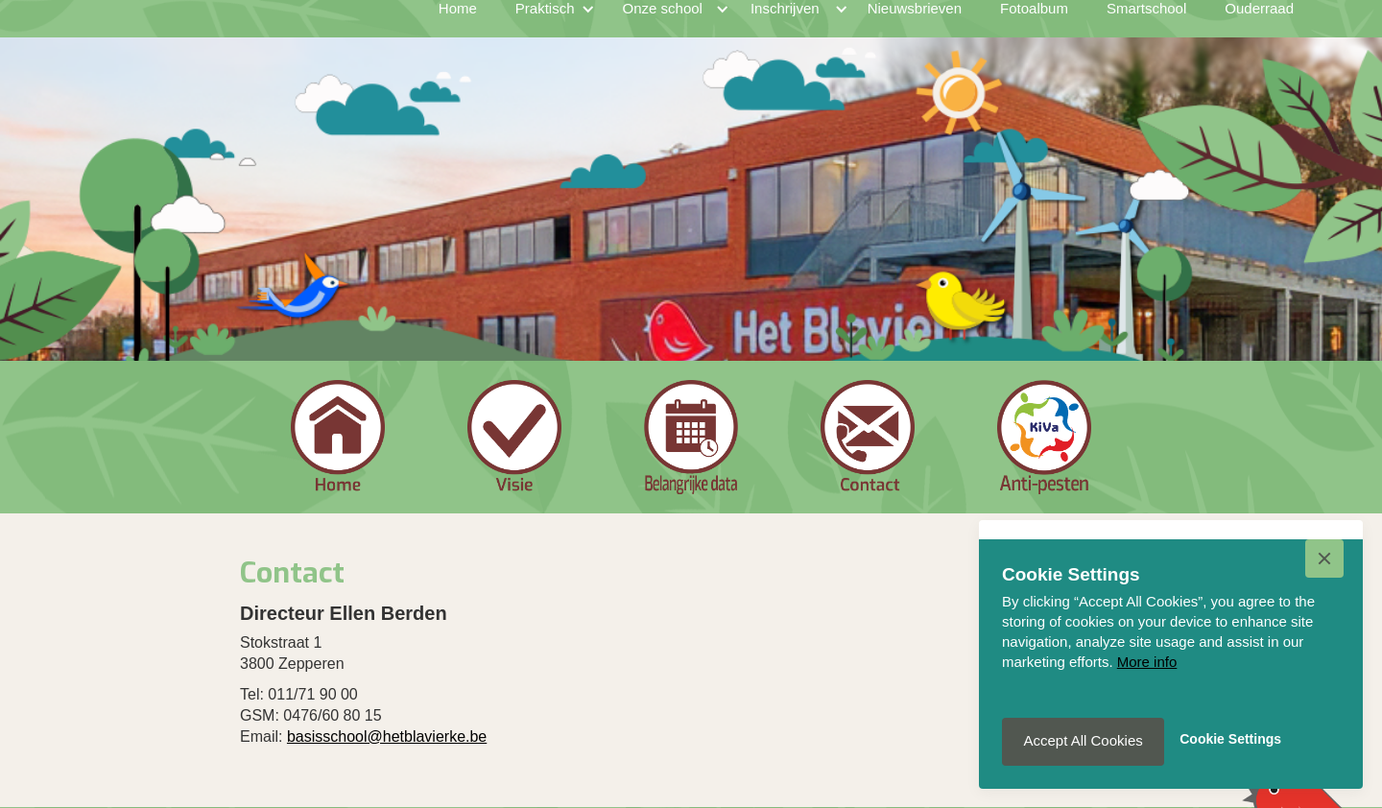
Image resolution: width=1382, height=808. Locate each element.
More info (1147, 662)
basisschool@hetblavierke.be (387, 736)
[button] (1324, 558)
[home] (244, 27)
